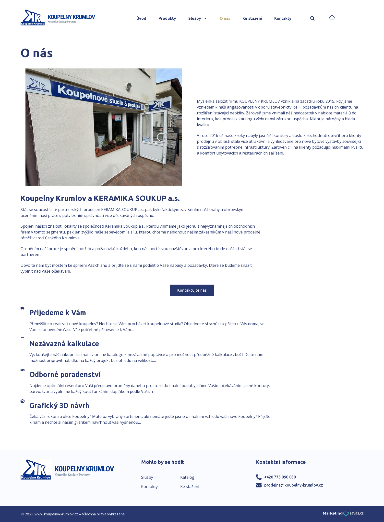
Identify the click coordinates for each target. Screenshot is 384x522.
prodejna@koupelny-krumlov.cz (293, 485)
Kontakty (282, 18)
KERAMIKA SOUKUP (119, 209)
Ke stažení (252, 18)
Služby (197, 18)
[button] (313, 18)
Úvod (141, 18)
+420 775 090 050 (280, 477)
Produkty (167, 18)
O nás (225, 18)
